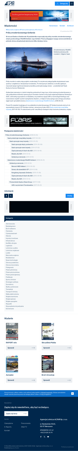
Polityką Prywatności (47, 392)
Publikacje (9, 277)
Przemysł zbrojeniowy (13, 275)
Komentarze (53, 26)
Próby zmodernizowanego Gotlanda (22, 135)
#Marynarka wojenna (13, 30)
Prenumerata (25, 423)
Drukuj (69, 196)
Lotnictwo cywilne (12, 248)
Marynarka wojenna (12, 255)
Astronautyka (10, 224)
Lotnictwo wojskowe (12, 250)
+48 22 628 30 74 (46, 432)
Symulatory (9, 284)
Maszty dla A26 (21, 154)
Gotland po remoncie (23, 157)
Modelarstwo (10, 258)
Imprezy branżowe (12, 238)
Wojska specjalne (11, 301)
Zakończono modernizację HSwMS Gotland (40, 101)
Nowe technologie (12, 260)
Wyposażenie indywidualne (15, 306)
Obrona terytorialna (12, 265)
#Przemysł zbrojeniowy (27, 30)
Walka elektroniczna (12, 294)
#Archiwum (39, 30)
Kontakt (62, 26)
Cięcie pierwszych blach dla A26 (27, 151)
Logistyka (9, 246)
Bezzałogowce (10, 226)
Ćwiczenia (9, 231)
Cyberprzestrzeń (11, 233)
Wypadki (9, 304)
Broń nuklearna (11, 229)
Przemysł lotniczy (11, 270)
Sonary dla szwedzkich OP (24, 169)
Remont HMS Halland (23, 166)
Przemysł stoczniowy (13, 272)
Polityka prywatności (67, 447)
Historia (8, 236)
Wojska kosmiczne (12, 297)
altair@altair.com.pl (46, 430)
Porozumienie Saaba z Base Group (25, 182)
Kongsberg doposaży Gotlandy (26, 173)
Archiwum (70, 26)
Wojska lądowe (11, 299)
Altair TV (24, 427)
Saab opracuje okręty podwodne (27, 144)
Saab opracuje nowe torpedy (26, 148)
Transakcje (9, 289)
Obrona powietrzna (12, 263)
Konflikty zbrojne (11, 243)
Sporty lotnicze (11, 280)
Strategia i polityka (12, 282)
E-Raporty (7, 427)
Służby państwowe (12, 287)
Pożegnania (9, 267)
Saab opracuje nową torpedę (24, 141)
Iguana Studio (15, 448)
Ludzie (8, 253)
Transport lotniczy (12, 292)
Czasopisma (8, 423)
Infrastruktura (10, 241)
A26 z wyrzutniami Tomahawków (27, 185)
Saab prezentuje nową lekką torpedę (24, 138)
